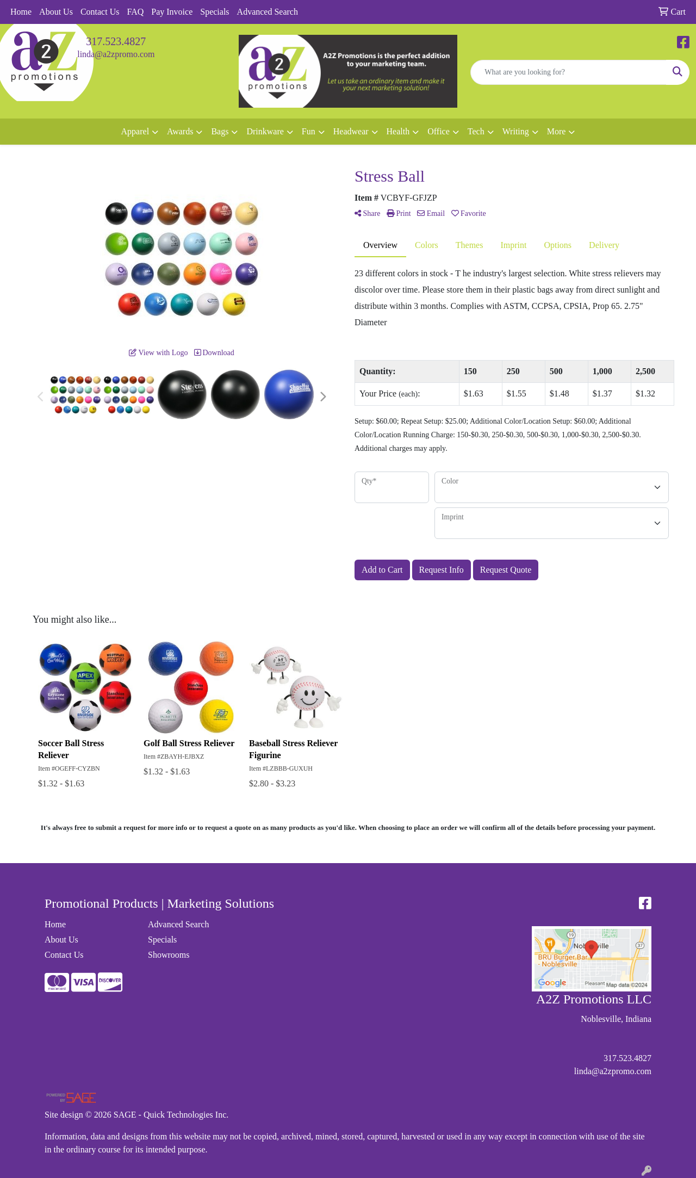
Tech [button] (476, 131)
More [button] (556, 131)
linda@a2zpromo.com (115, 54)
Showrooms (168, 954)
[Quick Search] (568, 72)
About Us (56, 11)
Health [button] (398, 131)
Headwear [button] (351, 131)
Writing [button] (515, 131)
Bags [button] (219, 131)
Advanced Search (267, 11)
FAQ (135, 11)
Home (21, 11)
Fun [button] (308, 131)
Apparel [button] (135, 131)
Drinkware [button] (264, 131)
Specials (214, 11)
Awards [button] (180, 131)
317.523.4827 (116, 41)
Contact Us (100, 11)
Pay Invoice (171, 11)
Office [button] (438, 131)
